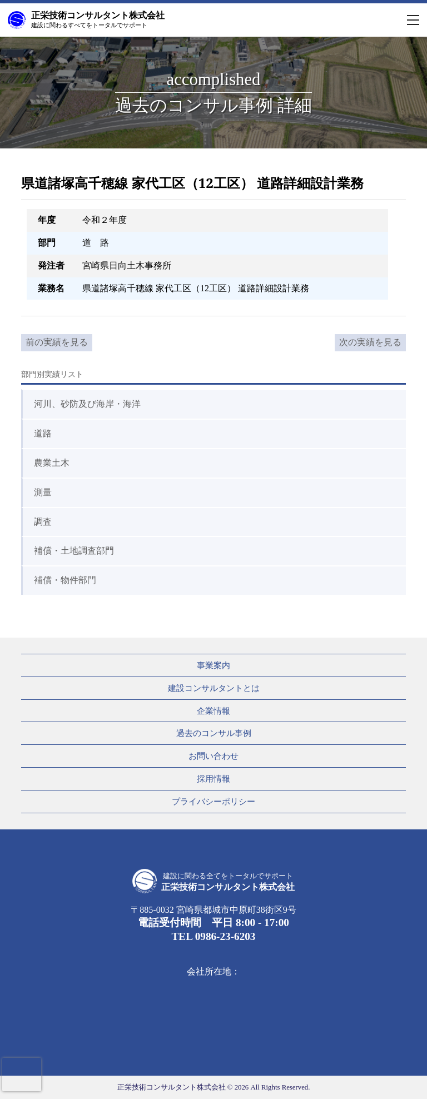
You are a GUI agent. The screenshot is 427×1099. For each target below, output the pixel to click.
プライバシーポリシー (213, 801)
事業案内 (213, 665)
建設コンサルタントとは (214, 688)
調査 (43, 521)
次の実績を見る (370, 342)
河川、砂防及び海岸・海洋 (87, 404)
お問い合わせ (213, 755)
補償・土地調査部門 (74, 550)
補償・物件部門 (65, 580)
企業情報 (213, 710)
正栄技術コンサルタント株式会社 (98, 19)
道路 (43, 433)
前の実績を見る (57, 342)
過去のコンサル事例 (213, 733)
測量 (43, 492)
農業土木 (51, 463)
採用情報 (213, 778)
